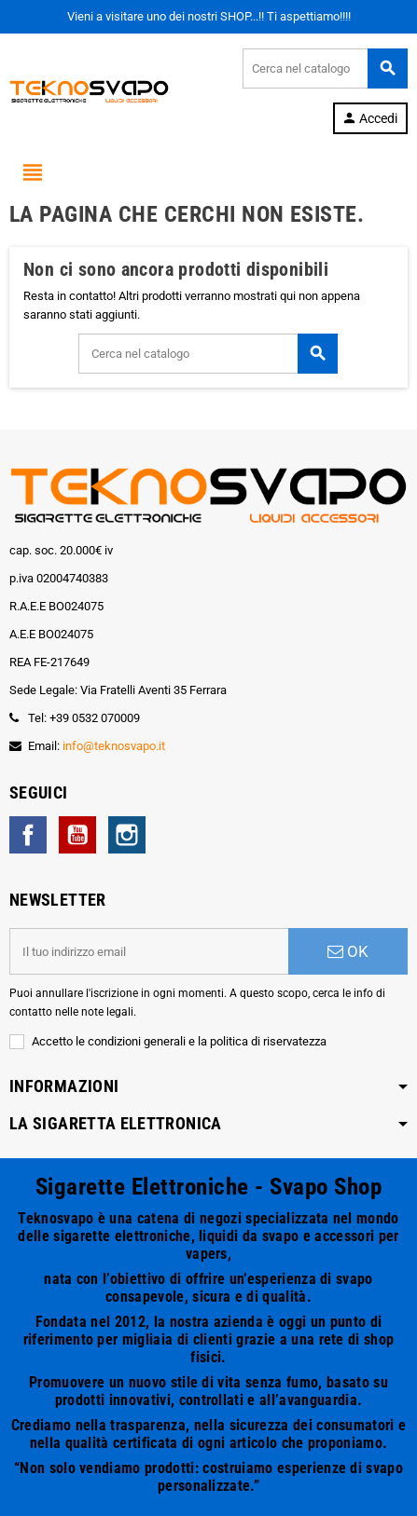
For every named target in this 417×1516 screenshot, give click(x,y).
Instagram (127, 835)
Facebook (28, 835)
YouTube (77, 835)
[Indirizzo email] (148, 951)
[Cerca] (325, 68)
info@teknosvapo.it (114, 746)
